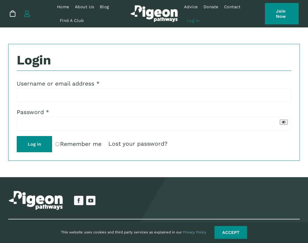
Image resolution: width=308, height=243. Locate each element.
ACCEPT (230, 232)
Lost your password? (137, 143)
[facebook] (78, 200)
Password (33, 112)
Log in (34, 144)
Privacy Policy (194, 232)
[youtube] (90, 200)
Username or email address (58, 83)
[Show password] (284, 122)
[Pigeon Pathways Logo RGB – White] (154, 8)
